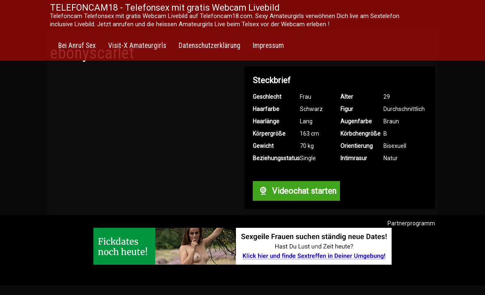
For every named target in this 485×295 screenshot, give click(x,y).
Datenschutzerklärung (209, 45)
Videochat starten (296, 191)
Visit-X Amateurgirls (137, 45)
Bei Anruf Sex (77, 45)
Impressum (268, 45)
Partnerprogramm (411, 223)
